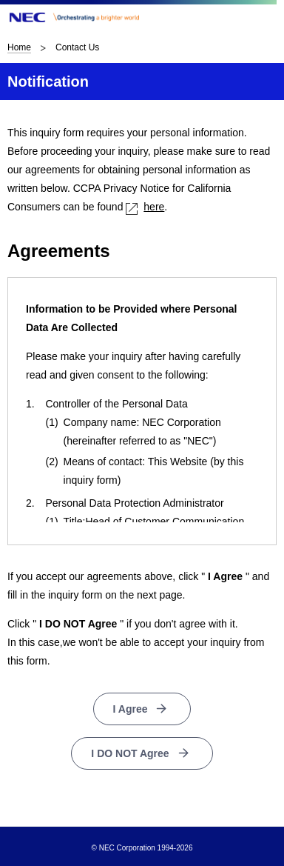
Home (19, 47)
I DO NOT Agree (130, 753)
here (145, 207)
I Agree (130, 709)
